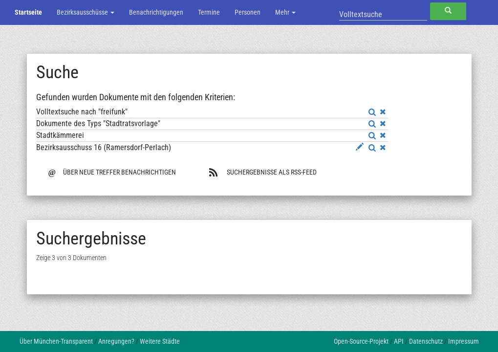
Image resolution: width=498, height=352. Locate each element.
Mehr (285, 12)
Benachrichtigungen (156, 12)
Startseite (28, 12)
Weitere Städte (160, 341)
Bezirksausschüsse (85, 12)
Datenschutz (426, 341)
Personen (247, 12)
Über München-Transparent (56, 341)
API (399, 341)
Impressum (463, 341)
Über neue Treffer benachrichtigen (112, 171)
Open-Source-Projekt (361, 341)
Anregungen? (116, 341)
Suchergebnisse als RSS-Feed (262, 172)
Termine (209, 12)
